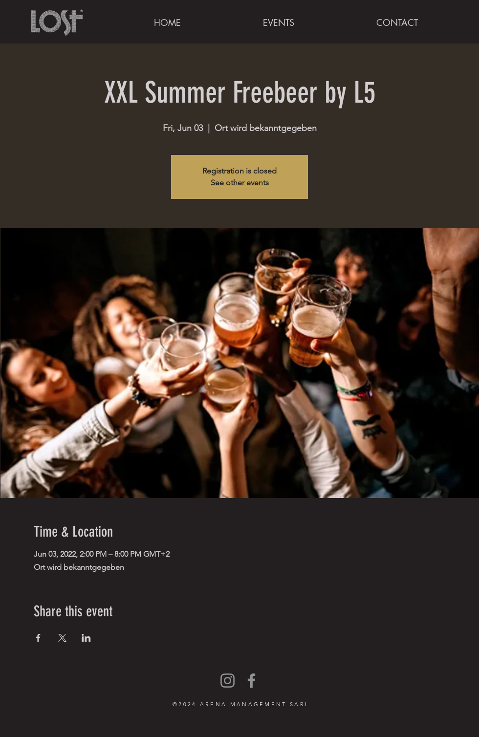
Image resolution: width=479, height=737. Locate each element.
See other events (240, 182)
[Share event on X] (62, 638)
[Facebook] (251, 680)
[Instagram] (227, 680)
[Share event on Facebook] (38, 638)
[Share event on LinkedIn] (86, 638)
